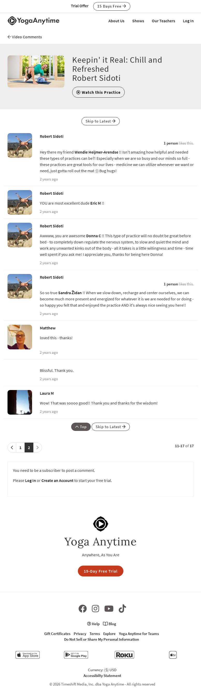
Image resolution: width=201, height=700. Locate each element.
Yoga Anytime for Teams (139, 633)
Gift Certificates (57, 633)
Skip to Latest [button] (101, 121)
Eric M (95, 203)
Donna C (93, 235)
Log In (188, 20)
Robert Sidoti (51, 136)
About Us (116, 20)
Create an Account (57, 480)
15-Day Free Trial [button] (100, 571)
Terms (95, 633)
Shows (138, 20)
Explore (109, 633)
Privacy (80, 633)
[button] (98, 92)
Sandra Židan (70, 292)
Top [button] (81, 426)
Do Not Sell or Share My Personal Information (101, 639)
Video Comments (25, 36)
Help (93, 623)
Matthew (48, 327)
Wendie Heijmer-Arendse (96, 152)
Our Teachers (163, 20)
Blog (109, 623)
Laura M (47, 393)
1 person (171, 143)
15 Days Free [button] (111, 6)
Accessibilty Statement (102, 675)
